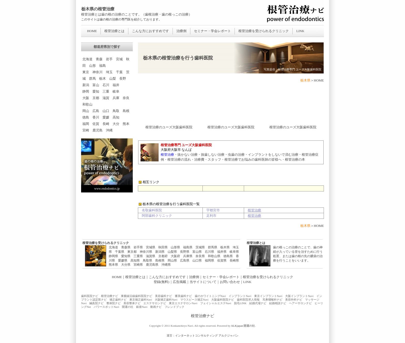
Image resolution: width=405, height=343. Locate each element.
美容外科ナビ (293, 299)
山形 (92, 66)
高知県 (135, 260)
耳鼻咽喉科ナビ (272, 299)
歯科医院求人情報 (248, 299)
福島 (102, 66)
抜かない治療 (187, 154)
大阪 (85, 98)
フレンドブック (174, 306)
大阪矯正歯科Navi (166, 299)
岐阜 (116, 91)
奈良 (126, 98)
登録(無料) (161, 282)
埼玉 (109, 72)
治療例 (181, 31)
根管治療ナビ (109, 295)
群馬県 (212, 247)
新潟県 (160, 251)
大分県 (125, 264)
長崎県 (234, 260)
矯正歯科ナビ (118, 299)
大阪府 (175, 256)
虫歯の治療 (236, 154)
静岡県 (113, 256)
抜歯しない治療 (212, 154)
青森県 (125, 247)
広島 (95, 111)
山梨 (112, 78)
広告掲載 (179, 282)
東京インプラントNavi (268, 295)
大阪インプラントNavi (299, 295)
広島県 (184, 260)
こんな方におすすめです (150, 31)
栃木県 (225, 247)
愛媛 (106, 117)
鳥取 (116, 111)
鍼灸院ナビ (96, 303)
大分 (116, 124)
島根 (126, 111)
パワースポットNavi (106, 306)
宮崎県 (138, 264)
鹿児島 (97, 130)
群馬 (92, 78)
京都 (95, 98)
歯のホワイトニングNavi (210, 295)
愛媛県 (122, 260)
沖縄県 (166, 264)
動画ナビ (156, 306)
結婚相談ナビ (277, 303)
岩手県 (138, 247)
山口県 (197, 260)
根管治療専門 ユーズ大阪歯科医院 (299, 69)
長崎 (106, 124)
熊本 (126, 124)
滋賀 (106, 98)
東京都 (132, 251)
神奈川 (97, 72)
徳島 (85, 117)
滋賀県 (150, 256)
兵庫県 (187, 256)
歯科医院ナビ (89, 295)
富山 (95, 85)
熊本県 (113, 264)
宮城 (119, 59)
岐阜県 (234, 251)
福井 (116, 85)
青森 (99, 59)
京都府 (163, 256)
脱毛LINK (240, 303)
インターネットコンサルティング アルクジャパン (206, 335)
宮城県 (150, 247)
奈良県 (200, 256)
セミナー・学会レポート (212, 31)
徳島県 (228, 256)
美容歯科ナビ (163, 295)
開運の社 (127, 306)
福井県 (222, 251)
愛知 (95, 91)
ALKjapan (237, 325)
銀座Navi (141, 306)
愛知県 (125, 256)
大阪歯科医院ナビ (222, 299)
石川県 (209, 251)
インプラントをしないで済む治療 (273, 154)
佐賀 (95, 124)
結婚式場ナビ (257, 303)
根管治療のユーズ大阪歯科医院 (168, 127)
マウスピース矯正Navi (194, 299)
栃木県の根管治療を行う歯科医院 (178, 58)
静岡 (85, 91)
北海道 (87, 59)
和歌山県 (214, 256)
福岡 (85, 124)
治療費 (199, 159)
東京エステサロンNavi (183, 303)
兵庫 (116, 98)
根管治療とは (114, 31)
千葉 (119, 72)
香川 (95, 117)
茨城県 (200, 247)
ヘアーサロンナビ (300, 303)
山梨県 (172, 251)
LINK (300, 31)
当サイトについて (203, 282)
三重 (106, 91)
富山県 (197, 251)
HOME (92, 31)
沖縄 (109, 130)
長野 (122, 78)
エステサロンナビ (154, 303)
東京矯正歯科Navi (140, 299)
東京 (85, 72)
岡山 (85, 111)
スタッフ (214, 159)
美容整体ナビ (132, 303)
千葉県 (119, 251)
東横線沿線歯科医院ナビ (136, 295)
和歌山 (87, 104)
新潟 (85, 85)
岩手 (109, 59)
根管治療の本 (295, 159)
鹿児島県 (152, 264)
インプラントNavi (240, 295)
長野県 (184, 251)
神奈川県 (146, 251)
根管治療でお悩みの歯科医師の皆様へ (253, 159)
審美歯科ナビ (183, 295)
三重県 (138, 256)
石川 (106, 85)
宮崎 (85, 130)
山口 (106, 111)
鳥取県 (147, 260)
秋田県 (163, 247)
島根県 (160, 260)
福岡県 (209, 260)
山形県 (175, 247)
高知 (116, 117)
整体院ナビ (113, 303)
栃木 (102, 78)
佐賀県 (222, 260)
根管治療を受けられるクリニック (263, 31)
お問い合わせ (230, 282)
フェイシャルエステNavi (215, 303)
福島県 (187, 247)
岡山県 (172, 260)
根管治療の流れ (179, 159)
